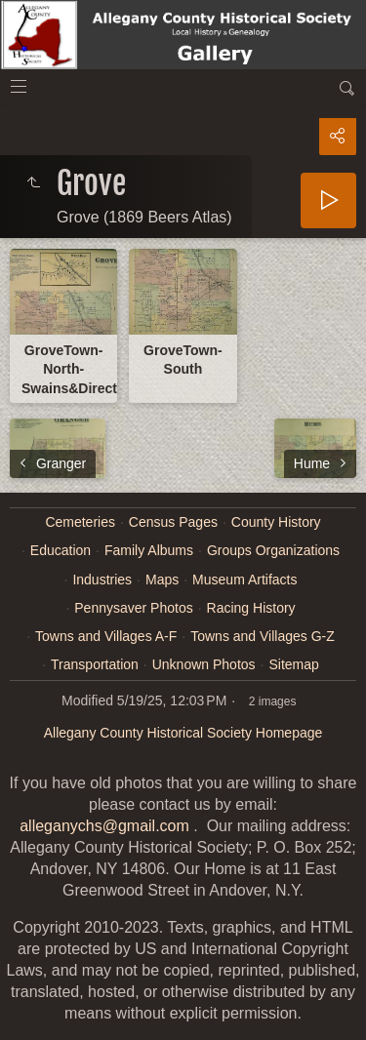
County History (276, 522)
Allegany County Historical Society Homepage (183, 732)
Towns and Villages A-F (106, 636)
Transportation (95, 664)
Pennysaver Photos (133, 608)
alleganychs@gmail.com (104, 826)
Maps (162, 579)
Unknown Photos (204, 664)
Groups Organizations (273, 550)
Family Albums (148, 550)
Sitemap (293, 664)
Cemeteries (80, 522)
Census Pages (173, 522)
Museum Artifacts (244, 579)
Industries (102, 579)
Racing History (251, 608)
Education (60, 550)
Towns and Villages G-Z (262, 636)
